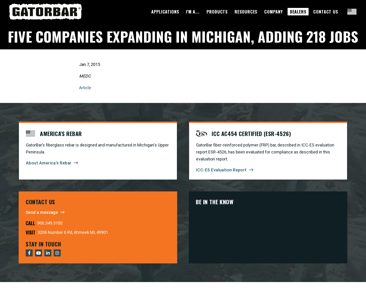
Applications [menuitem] (165, 12)
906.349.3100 (50, 223)
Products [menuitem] (217, 12)
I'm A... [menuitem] (193, 12)
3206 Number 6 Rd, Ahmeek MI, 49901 (73, 232)
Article (85, 87)
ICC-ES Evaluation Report (221, 169)
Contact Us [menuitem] (325, 12)
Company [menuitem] (273, 12)
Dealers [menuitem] (298, 12)
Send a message (42, 212)
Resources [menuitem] (246, 12)
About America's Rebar (48, 162)
